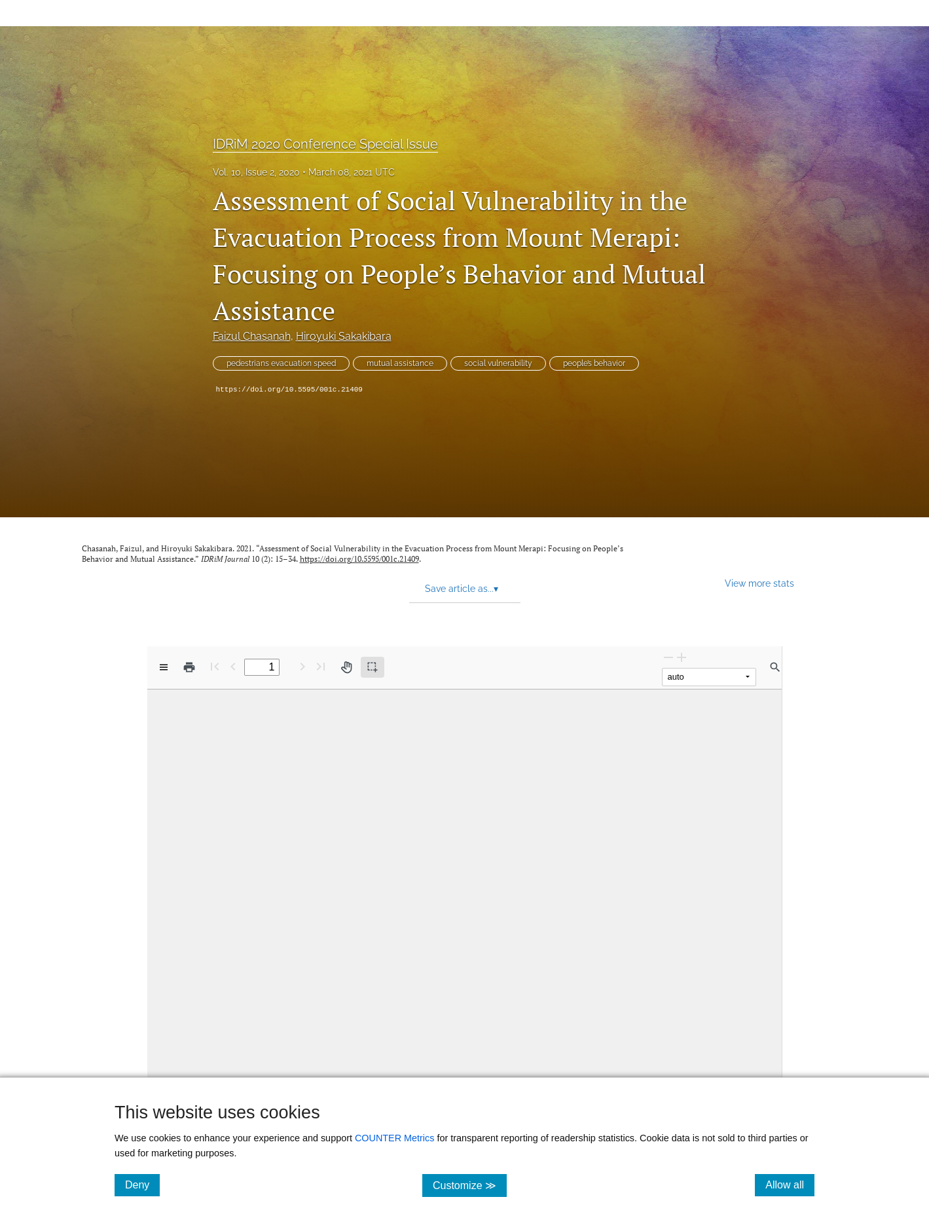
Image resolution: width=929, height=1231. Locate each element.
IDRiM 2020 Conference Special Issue (325, 144)
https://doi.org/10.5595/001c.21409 (289, 390)
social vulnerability (498, 363)
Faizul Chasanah (252, 336)
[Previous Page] (233, 666)
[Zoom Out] (668, 657)
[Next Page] (302, 666)
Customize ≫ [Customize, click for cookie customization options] (470, 1185)
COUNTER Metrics (395, 1138)
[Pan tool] (346, 667)
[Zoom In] (681, 657)
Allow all (789, 1184)
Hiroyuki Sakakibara (344, 336)
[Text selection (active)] (372, 667)
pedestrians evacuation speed (281, 363)
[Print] (189, 667)
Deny (142, 1184)
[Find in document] (775, 667)
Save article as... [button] (461, 588)
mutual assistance (400, 363)
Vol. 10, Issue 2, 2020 (256, 172)
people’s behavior (594, 363)
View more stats (759, 583)
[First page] (215, 666)
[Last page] (321, 666)
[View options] (164, 667)
